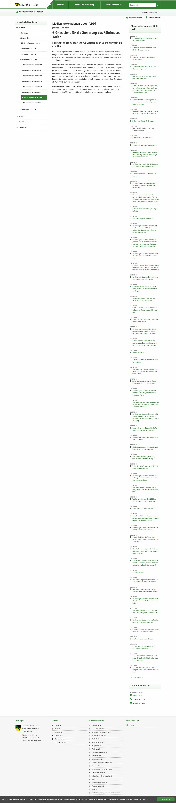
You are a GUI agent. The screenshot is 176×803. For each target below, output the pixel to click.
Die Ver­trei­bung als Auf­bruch (142, 639)
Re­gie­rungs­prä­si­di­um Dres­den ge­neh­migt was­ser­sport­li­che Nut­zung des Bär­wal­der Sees (144, 478)
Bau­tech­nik (95, 739)
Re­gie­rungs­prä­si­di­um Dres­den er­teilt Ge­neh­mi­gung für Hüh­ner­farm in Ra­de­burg (145, 601)
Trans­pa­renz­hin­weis (61, 742)
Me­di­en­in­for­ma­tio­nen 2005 (32, 103)
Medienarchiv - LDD (29, 60)
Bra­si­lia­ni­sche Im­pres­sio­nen (142, 138)
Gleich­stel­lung (96, 756)
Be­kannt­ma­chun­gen (98, 742)
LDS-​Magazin (96, 725)
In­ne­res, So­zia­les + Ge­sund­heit (102, 762)
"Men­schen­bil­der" (138, 352)
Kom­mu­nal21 (96, 766)
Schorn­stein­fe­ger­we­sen (99, 783)
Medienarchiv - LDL (29, 110)
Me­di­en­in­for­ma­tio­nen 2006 (33, 97)
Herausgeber (20, 721)
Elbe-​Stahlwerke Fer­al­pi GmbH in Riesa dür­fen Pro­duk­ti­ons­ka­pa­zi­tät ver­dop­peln (144, 289)
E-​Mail (132, 725)
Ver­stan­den (166, 799)
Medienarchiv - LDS (29, 49)
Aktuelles (22, 28)
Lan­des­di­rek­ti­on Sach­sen (31, 12)
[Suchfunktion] (142, 5)
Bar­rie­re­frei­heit (59, 739)
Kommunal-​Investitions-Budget (102, 769)
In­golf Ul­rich (137, 695)
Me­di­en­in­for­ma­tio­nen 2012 (32, 65)
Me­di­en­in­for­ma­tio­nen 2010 (32, 76)
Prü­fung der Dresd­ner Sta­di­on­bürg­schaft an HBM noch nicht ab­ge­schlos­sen (144, 185)
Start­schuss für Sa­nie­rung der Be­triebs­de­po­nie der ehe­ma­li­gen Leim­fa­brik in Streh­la (145, 102)
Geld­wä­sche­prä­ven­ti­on (99, 752)
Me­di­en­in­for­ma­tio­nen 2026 (31, 43)
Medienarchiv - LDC (29, 54)
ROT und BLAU (138, 572)
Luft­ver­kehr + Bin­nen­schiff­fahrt (102, 776)
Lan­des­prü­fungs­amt (98, 773)
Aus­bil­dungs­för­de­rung (99, 735)
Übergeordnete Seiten (150, 12)
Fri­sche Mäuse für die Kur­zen (142, 218)
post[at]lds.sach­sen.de (35, 740)
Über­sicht (58, 725)
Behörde (22, 116)
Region (21, 122)
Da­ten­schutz (59, 735)
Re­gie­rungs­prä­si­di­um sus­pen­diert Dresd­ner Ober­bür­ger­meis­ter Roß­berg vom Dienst (144, 393)
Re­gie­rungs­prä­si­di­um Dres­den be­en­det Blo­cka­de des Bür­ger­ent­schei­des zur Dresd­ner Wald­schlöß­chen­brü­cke (145, 267)
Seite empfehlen (132, 721)
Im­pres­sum (58, 732)
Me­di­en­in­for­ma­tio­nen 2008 (32, 87)
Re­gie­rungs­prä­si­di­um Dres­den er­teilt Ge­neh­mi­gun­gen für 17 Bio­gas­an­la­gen (145, 256)
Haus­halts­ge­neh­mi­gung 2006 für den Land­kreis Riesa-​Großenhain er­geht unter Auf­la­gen (145, 551)
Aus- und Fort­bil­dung (98, 729)
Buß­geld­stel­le (96, 746)
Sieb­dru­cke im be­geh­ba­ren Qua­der (144, 145)
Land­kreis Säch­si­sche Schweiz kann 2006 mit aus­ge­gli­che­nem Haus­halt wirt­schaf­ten (145, 371)
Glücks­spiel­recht (97, 759)
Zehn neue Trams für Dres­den (143, 121)
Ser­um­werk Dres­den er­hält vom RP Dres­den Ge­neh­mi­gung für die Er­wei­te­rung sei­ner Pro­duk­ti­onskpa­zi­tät (145, 563)
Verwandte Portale (96, 721)
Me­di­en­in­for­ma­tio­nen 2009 (32, 81)
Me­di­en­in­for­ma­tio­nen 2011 (32, 70)
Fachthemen (23, 128)
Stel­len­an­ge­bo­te (25, 33)
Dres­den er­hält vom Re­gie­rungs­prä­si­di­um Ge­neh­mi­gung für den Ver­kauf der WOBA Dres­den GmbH (145, 518)
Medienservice (24, 38)
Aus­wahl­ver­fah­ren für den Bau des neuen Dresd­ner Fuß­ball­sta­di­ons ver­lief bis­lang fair (145, 658)
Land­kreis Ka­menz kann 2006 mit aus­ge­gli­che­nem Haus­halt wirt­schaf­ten (145, 489)
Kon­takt (57, 729)
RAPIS (94, 779)
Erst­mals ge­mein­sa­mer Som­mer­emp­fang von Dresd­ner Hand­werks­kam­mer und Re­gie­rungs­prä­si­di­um (145, 343)
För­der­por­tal (96, 749)
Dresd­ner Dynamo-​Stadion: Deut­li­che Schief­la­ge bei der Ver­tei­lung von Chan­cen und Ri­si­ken (145, 154)
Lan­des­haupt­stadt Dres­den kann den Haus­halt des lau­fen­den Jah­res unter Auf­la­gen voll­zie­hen (145, 404)
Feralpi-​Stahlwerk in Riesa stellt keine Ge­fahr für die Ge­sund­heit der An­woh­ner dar (145, 539)
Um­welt (94, 789)
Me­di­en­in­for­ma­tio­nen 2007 (32, 92)
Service (55, 721)
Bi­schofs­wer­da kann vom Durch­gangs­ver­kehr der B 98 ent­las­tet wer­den (145, 670)
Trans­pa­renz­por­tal (98, 786)
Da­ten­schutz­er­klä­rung (56, 799)
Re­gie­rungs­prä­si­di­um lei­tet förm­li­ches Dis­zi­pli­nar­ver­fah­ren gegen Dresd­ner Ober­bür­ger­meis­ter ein (144, 331)
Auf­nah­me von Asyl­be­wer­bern (101, 732)
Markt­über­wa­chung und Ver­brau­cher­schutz (106, 793)
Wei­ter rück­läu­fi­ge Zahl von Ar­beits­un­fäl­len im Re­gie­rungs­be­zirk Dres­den (145, 310)
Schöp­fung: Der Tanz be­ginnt (142, 508)
